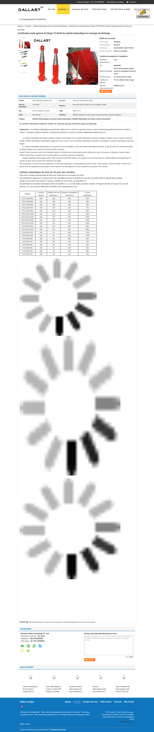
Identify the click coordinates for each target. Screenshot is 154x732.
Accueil (51, 9)
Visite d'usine (106, 702)
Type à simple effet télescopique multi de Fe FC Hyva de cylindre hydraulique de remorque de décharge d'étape (123, 693)
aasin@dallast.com (127, 722)
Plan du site (129, 702)
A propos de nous (80, 9)
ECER (87, 715)
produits (62, 9)
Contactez (106, 91)
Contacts (117, 702)
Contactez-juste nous (58, 730)
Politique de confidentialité (30, 712)
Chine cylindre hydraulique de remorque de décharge (60, 712)
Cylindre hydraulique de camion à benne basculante (79, 622)
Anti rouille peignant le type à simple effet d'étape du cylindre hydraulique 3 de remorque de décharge (53, 693)
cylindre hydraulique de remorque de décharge (50, 26)
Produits (28, 26)
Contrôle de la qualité (120, 9)
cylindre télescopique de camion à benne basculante (45, 622)
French (133, 2)
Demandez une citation (115, 2)
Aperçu (20, 26)
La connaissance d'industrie (32, 19)
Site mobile (25, 724)
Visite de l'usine (99, 9)
